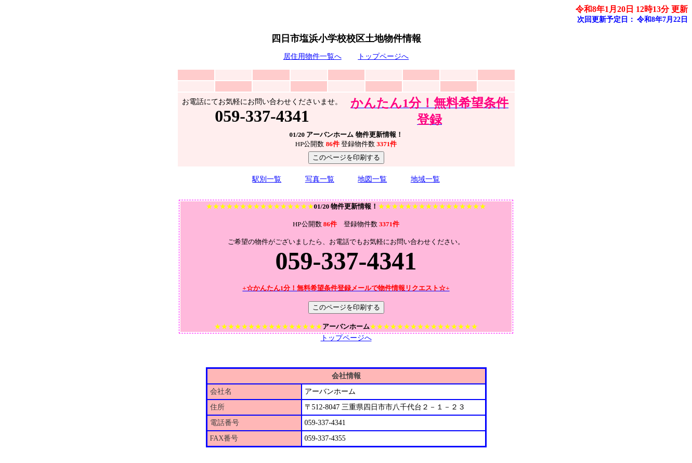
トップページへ (383, 56)
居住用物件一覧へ (312, 56)
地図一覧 (372, 179)
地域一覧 (425, 179)
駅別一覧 (266, 179)
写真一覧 (319, 179)
